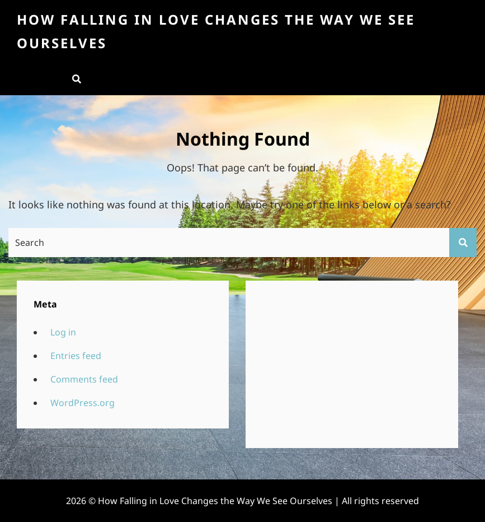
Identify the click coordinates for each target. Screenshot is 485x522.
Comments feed (84, 379)
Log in (63, 332)
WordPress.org (82, 403)
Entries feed (75, 355)
